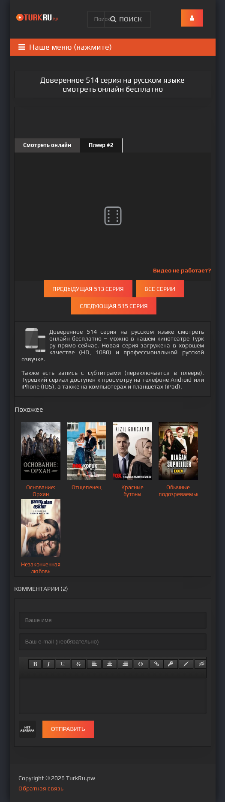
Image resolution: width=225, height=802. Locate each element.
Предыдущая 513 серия (88, 288)
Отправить (68, 729)
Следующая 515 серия (114, 305)
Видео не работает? (182, 270)
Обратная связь (40, 788)
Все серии (159, 288)
